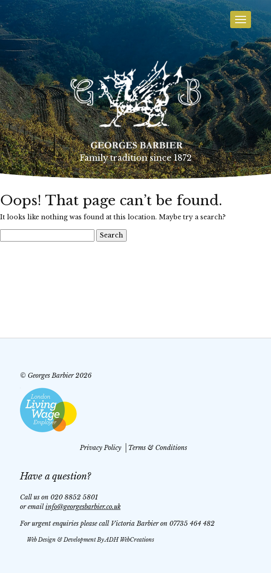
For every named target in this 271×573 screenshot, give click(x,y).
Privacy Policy (100, 448)
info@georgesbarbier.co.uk (83, 507)
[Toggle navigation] (240, 19)
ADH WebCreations (129, 539)
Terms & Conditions (157, 448)
